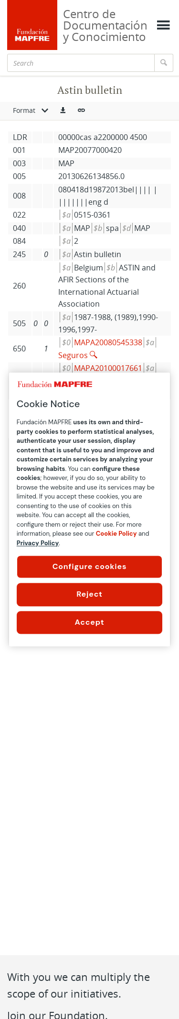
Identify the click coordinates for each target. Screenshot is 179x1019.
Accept (90, 622)
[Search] (81, 63)
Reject (89, 594)
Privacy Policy (38, 543)
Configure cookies (90, 566)
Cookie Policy (116, 533)
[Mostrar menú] (163, 25)
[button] (63, 111)
